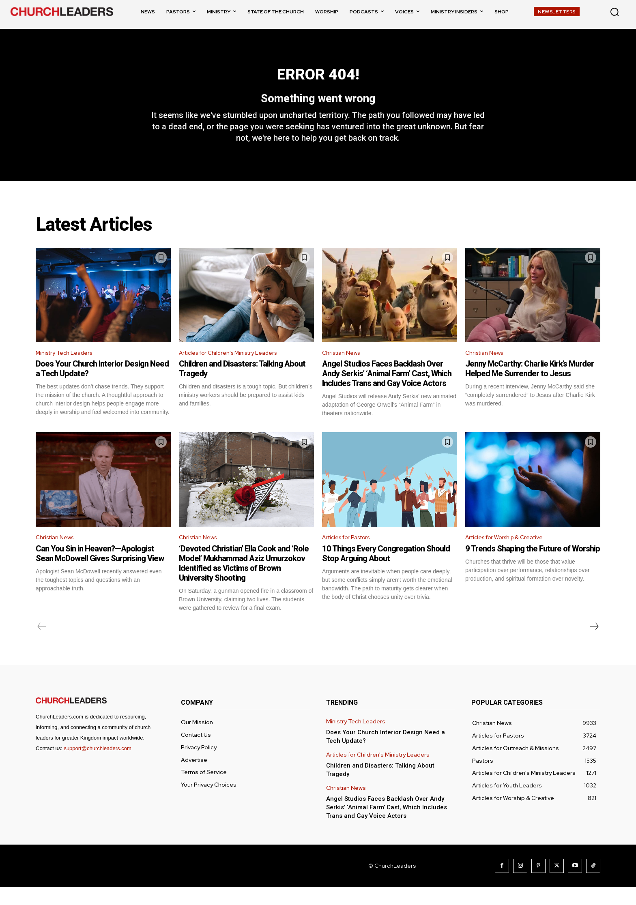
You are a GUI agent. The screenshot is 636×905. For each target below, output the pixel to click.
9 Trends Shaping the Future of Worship (532, 566)
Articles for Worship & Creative (510, 554)
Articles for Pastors (351, 554)
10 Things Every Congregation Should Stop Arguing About (386, 571)
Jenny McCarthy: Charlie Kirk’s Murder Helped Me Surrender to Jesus (529, 385)
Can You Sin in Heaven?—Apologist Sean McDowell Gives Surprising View (100, 571)
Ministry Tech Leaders (68, 368)
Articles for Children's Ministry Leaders (235, 368)
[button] (614, 12)
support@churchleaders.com (97, 766)
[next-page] (593, 644)
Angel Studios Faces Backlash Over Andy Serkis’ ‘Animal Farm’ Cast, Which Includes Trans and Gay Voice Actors (386, 389)
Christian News (344, 368)
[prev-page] (42, 644)
